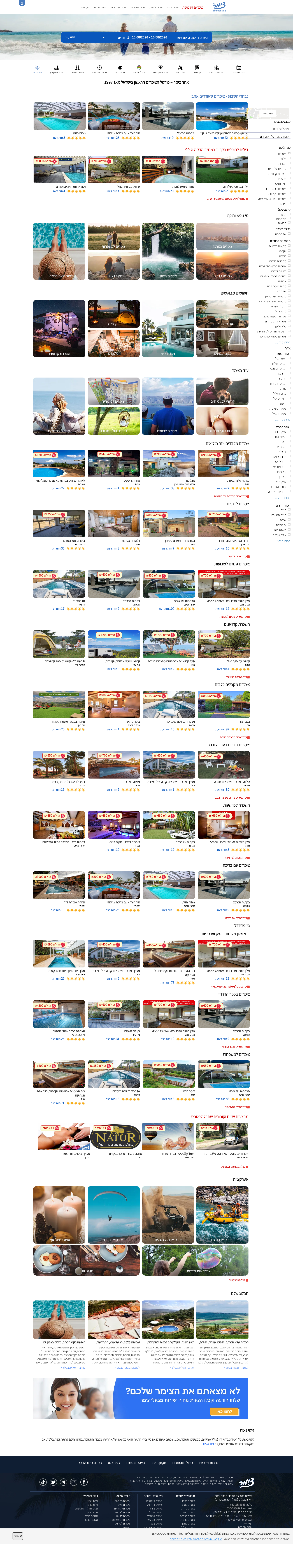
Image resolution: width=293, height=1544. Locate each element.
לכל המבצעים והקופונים (233, 1167)
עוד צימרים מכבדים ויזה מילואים (230, 496)
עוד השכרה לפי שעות (236, 858)
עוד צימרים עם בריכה (236, 918)
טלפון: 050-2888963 (241, 1504)
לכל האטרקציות (237, 1280)
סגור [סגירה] (18, 1536)
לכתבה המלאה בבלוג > (73, 1368)
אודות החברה (245, 1527)
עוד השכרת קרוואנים (236, 677)
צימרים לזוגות (157, 7)
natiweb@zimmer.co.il (239, 1519)
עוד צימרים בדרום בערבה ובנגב (231, 797)
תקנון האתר (158, 1463)
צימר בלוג (114, 1463)
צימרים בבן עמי (154, 1520)
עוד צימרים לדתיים (237, 556)
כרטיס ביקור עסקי (90, 1463)
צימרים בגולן (188, 1523)
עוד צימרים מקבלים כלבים (233, 737)
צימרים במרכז (188, 1505)
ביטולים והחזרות (182, 1463)
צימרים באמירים (154, 1501)
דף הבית (247, 1523)
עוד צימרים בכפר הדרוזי (234, 1047)
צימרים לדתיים (122, 1512)
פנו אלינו (208, 1443)
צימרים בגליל (188, 1527)
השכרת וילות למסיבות (86, 1508)
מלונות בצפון (91, 1520)
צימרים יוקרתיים (122, 1508)
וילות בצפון (92, 1505)
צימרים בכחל (155, 1512)
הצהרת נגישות (135, 1463)
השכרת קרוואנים (117, 7)
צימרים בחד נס (154, 1505)
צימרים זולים (123, 1505)
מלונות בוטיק (91, 1516)
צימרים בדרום (188, 1508)
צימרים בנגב (188, 1512)
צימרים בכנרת (187, 1520)
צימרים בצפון (173, 7)
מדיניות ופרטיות (209, 1463)
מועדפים (85, 7)
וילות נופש (92, 1501)
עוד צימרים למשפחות (236, 1107)
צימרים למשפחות (138, 7)
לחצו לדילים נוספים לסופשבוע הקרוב (226, 199)
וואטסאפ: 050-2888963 (239, 1508)
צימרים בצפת (155, 1523)
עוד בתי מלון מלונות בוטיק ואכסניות (229, 986)
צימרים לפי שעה (122, 1523)
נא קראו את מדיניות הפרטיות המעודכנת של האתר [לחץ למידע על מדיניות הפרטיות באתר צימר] (196, 1539)
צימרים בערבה (187, 1516)
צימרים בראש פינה (152, 1527)
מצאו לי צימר (99, 7)
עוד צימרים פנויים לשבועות (233, 617)
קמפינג (126, 1527)
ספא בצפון (92, 1512)
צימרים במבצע (122, 1501)
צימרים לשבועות (192, 7)
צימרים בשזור (155, 1508)
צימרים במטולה (154, 1516)
